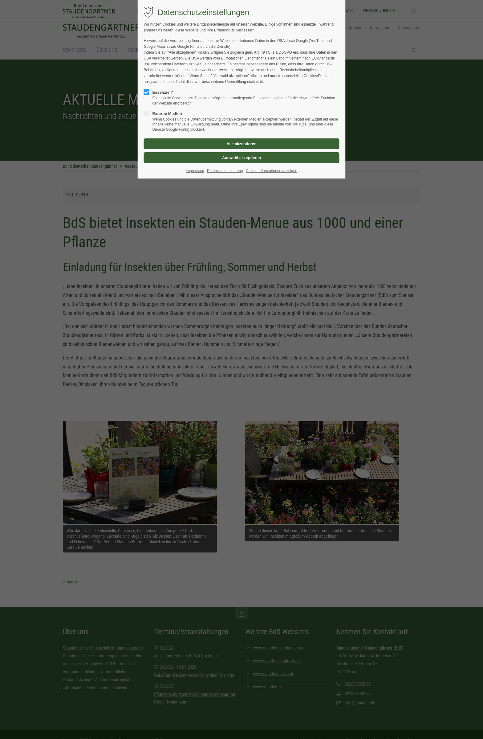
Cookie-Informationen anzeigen (271, 171)
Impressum (195, 171)
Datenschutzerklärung (225, 171)
